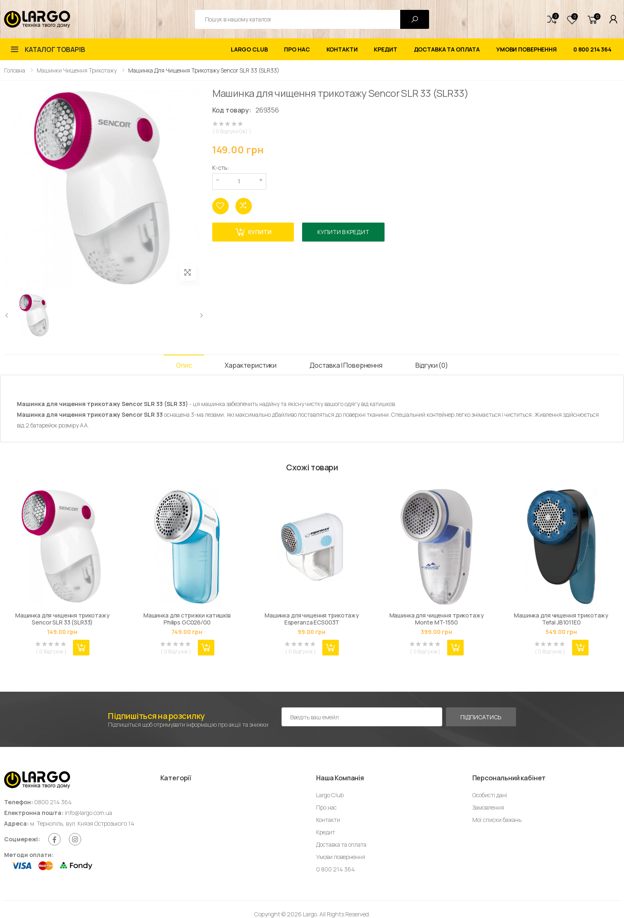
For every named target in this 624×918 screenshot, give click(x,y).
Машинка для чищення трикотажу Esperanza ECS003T (312, 619)
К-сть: (220, 167)
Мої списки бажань (496, 820)
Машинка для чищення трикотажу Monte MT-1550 (436, 619)
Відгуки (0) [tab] (431, 365)
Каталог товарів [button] (55, 49)
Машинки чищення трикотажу (77, 70)
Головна (14, 70)
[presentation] (7, 315)
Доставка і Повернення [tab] (346, 365)
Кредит (385, 49)
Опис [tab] (184, 365)
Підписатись (480, 717)
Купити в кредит (343, 232)
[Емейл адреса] (362, 716)
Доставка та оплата (447, 49)
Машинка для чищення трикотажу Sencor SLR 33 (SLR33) (62, 619)
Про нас (297, 49)
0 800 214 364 (592, 49)
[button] (552, 19)
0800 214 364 (53, 802)
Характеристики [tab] (251, 365)
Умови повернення (526, 49)
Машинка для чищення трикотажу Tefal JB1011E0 (561, 619)
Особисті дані (489, 795)
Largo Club (249, 49)
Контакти (342, 49)
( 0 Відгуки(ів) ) (231, 131)
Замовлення (488, 807)
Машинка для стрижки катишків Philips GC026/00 (187, 619)
